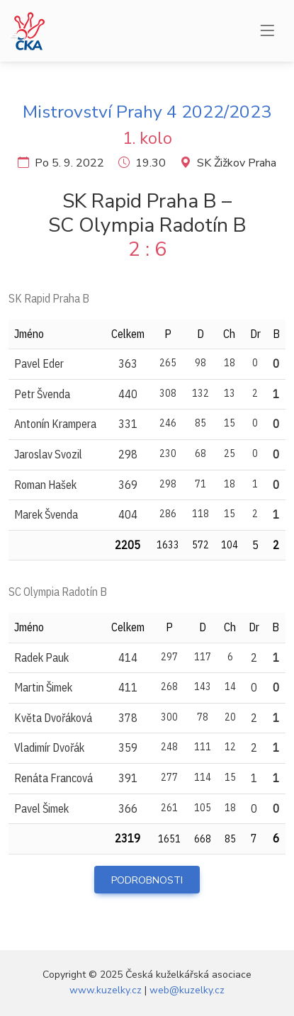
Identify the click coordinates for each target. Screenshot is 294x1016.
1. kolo (147, 138)
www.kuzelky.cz (105, 990)
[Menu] (267, 31)
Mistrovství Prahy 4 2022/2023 (147, 112)
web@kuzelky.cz (187, 990)
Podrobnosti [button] (147, 880)
